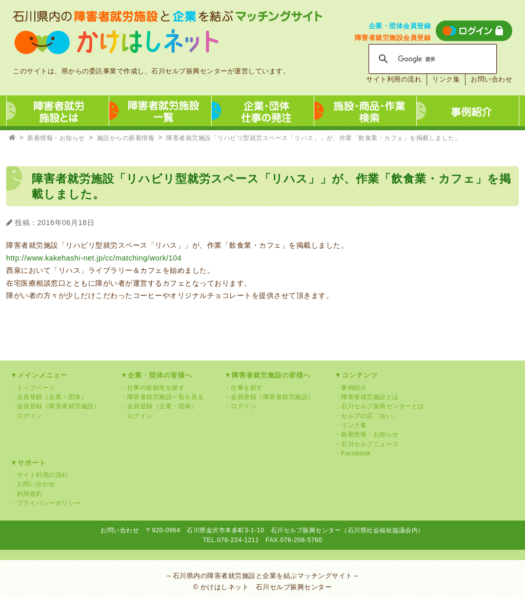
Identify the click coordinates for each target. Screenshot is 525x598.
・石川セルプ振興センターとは (380, 406)
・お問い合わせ (32, 484)
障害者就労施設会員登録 (393, 38)
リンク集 (446, 79)
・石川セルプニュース (367, 444)
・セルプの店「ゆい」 (367, 416)
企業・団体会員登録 (400, 26)
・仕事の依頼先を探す (152, 387)
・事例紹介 (351, 387)
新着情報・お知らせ (56, 138)
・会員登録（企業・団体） (48, 397)
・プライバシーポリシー (45, 503)
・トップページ (32, 387)
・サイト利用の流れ (39, 475)
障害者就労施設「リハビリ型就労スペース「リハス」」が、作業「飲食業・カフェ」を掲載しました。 (313, 138)
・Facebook (353, 453)
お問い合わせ (491, 79)
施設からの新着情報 (126, 138)
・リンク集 (351, 425)
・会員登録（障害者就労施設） (55, 406)
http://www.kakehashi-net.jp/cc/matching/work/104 (93, 258)
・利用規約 (26, 493)
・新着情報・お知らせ (367, 434)
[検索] (431, 59)
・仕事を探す (244, 387)
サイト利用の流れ (393, 79)
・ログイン (26, 416)
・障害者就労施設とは (367, 397)
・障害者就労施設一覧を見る (162, 397)
